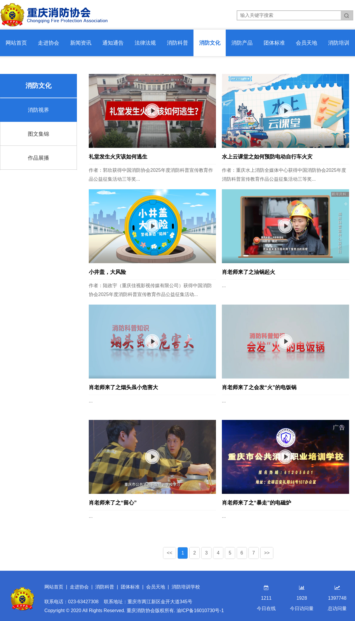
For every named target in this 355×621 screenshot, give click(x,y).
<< (169, 552)
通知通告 (113, 43)
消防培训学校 (186, 586)
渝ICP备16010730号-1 (200, 610)
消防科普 (177, 43)
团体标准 (274, 43)
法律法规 (145, 43)
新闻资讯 (80, 43)
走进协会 (48, 43)
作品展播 (38, 158)
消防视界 (38, 110)
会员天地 (306, 43)
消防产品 (242, 43)
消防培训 (338, 43)
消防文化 (209, 43)
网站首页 (16, 43)
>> (267, 552)
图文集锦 (38, 134)
